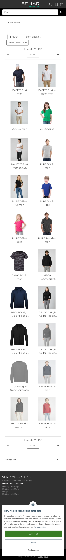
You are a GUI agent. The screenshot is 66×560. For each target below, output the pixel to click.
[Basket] (61, 5)
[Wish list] (56, 5)
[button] (50, 5)
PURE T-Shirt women (19, 203)
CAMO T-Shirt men (20, 277)
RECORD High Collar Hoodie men (19, 314)
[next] (58, 54)
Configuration (33, 550)
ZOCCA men (19, 129)
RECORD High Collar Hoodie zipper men (19, 351)
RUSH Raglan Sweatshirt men (19, 388)
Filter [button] (14, 37)
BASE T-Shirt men (19, 92)
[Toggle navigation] (3, 3)
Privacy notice (40, 527)
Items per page (16, 42)
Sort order (32, 37)
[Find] (30, 12)
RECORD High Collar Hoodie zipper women (47, 351)
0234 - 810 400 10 (12, 483)
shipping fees (43, 557)
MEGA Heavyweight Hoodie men (47, 277)
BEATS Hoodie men (47, 388)
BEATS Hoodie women (19, 425)
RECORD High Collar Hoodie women (47, 314)
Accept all (33, 534)
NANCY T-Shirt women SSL (19, 166)
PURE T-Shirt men (47, 166)
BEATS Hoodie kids (47, 425)
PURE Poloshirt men (47, 240)
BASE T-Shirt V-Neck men (47, 92)
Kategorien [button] (11, 459)
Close (33, 542)
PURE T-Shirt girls (19, 240)
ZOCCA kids (47, 129)
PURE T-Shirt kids (47, 203)
